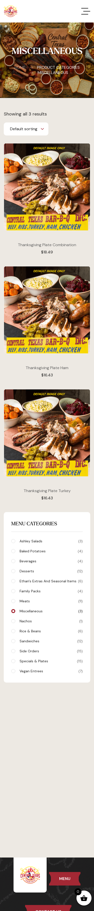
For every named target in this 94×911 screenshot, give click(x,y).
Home (20, 67)
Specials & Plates (51, 661)
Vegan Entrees (51, 671)
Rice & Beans (51, 631)
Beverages (51, 561)
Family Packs (51, 591)
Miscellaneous (51, 611)
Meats (51, 601)
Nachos (51, 621)
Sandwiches (51, 641)
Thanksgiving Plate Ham (47, 367)
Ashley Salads (51, 541)
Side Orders (51, 651)
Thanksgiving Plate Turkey (47, 490)
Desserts (51, 571)
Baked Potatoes (51, 551)
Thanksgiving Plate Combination (47, 244)
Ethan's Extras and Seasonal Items (51, 581)
